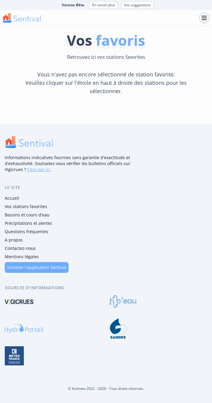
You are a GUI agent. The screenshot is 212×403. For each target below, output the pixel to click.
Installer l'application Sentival (36, 267)
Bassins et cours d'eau (27, 215)
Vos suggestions (137, 4)
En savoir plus (103, 4)
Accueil (12, 198)
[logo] (29, 142)
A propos (14, 240)
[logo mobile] (21, 18)
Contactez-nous (20, 248)
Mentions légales (22, 256)
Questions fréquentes (26, 231)
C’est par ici (38, 169)
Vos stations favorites (26, 206)
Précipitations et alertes (28, 223)
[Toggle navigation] (204, 18)
